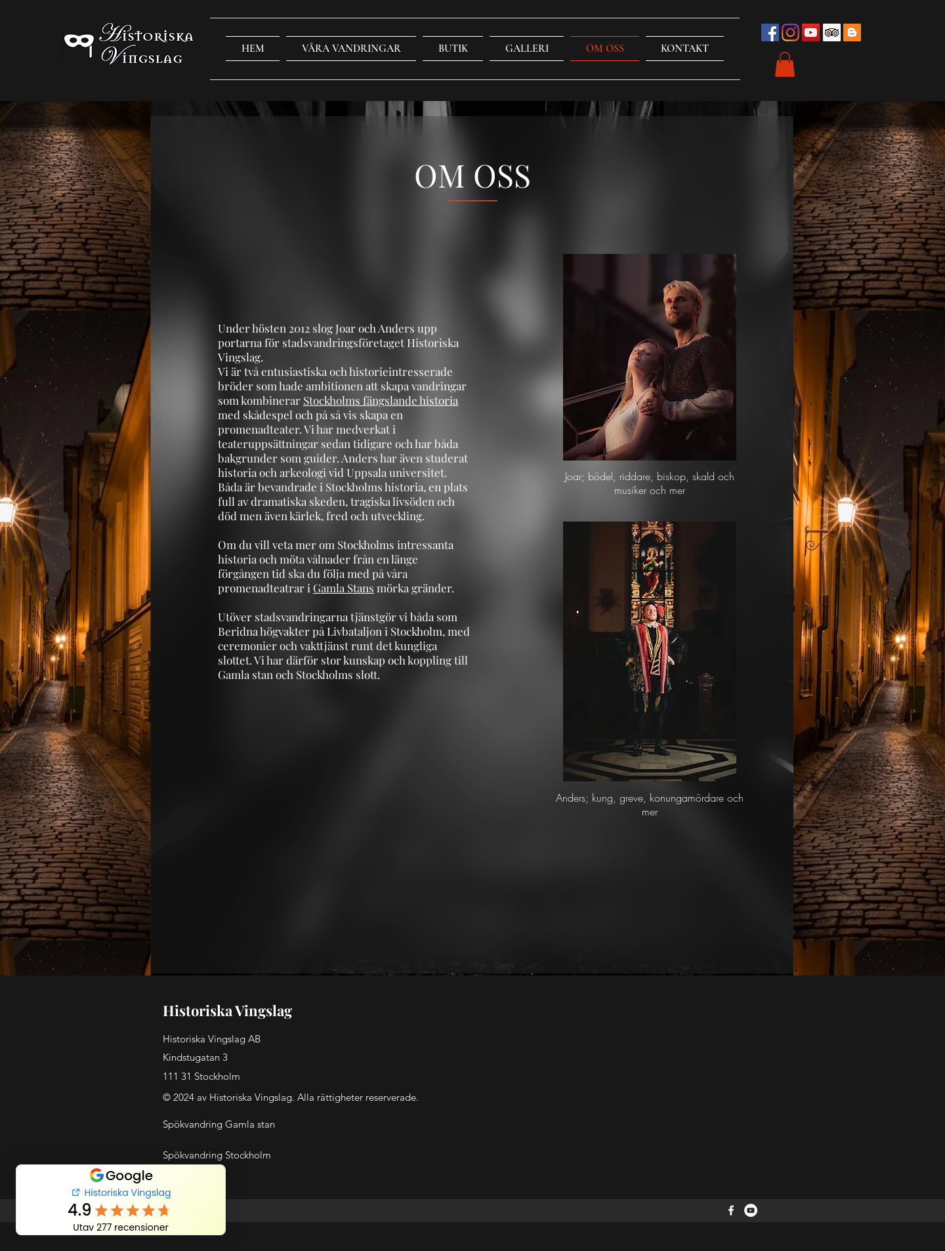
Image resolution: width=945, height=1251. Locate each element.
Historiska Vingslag (227, 1010)
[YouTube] (750, 1210)
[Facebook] (731, 1210)
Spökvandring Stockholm (217, 1155)
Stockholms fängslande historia (380, 400)
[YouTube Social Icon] (811, 32)
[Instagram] (790, 32)
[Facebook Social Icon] (770, 32)
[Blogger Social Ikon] (852, 32)
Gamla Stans (343, 588)
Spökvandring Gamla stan (219, 1124)
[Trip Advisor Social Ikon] (832, 32)
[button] (351, 48)
